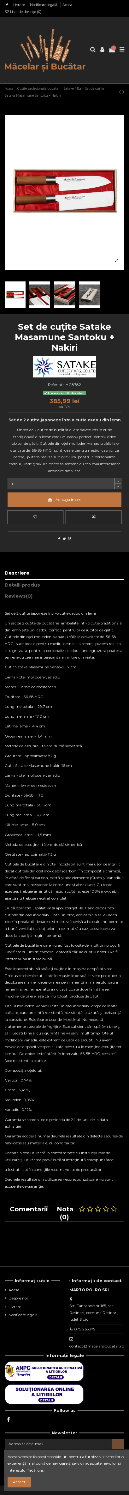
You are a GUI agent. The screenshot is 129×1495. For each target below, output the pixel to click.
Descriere (17, 573)
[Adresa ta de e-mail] (58, 1444)
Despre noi (18, 1298)
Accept (19, 1482)
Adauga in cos (64, 499)
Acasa (67, 5)
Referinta (56, 384)
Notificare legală (44, 5)
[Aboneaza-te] (118, 1444)
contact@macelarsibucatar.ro (96, 1346)
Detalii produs (22, 585)
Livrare (19, 5)
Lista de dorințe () (23, 11)
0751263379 (85, 1329)
